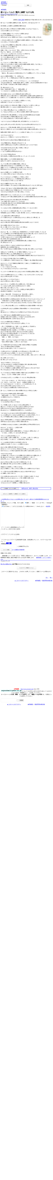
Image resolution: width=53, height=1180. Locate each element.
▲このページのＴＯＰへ (21, 584)
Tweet (2, 17)
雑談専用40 (4, 3)
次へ (47, 581)
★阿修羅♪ (4, 2)
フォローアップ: (5, 565)
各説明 (48, 506)
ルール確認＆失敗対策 (18, 553)
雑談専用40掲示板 (47, 584)
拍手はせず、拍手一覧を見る (30, 488)
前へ (51, 581)
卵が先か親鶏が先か (6, 568)
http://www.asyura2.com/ (27, 692)
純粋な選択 (21, 19)
